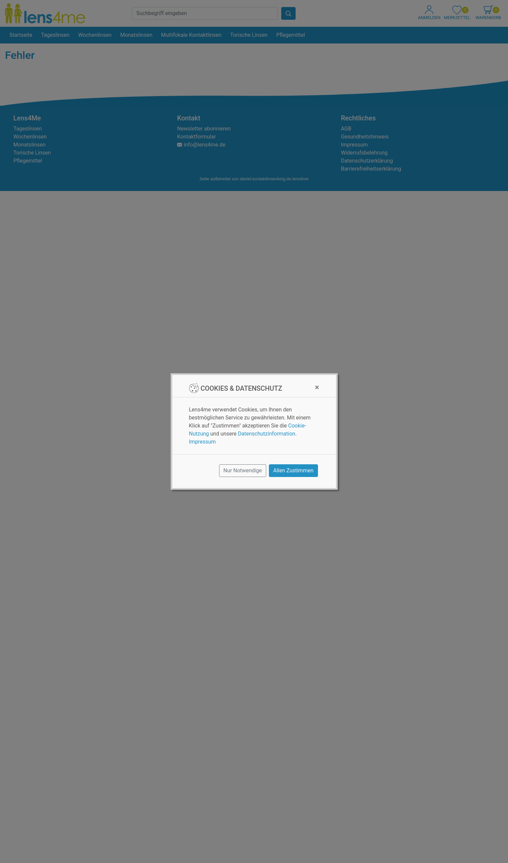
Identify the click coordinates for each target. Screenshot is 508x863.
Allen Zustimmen (293, 470)
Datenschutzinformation (266, 433)
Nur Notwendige (242, 470)
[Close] (317, 387)
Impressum (202, 442)
